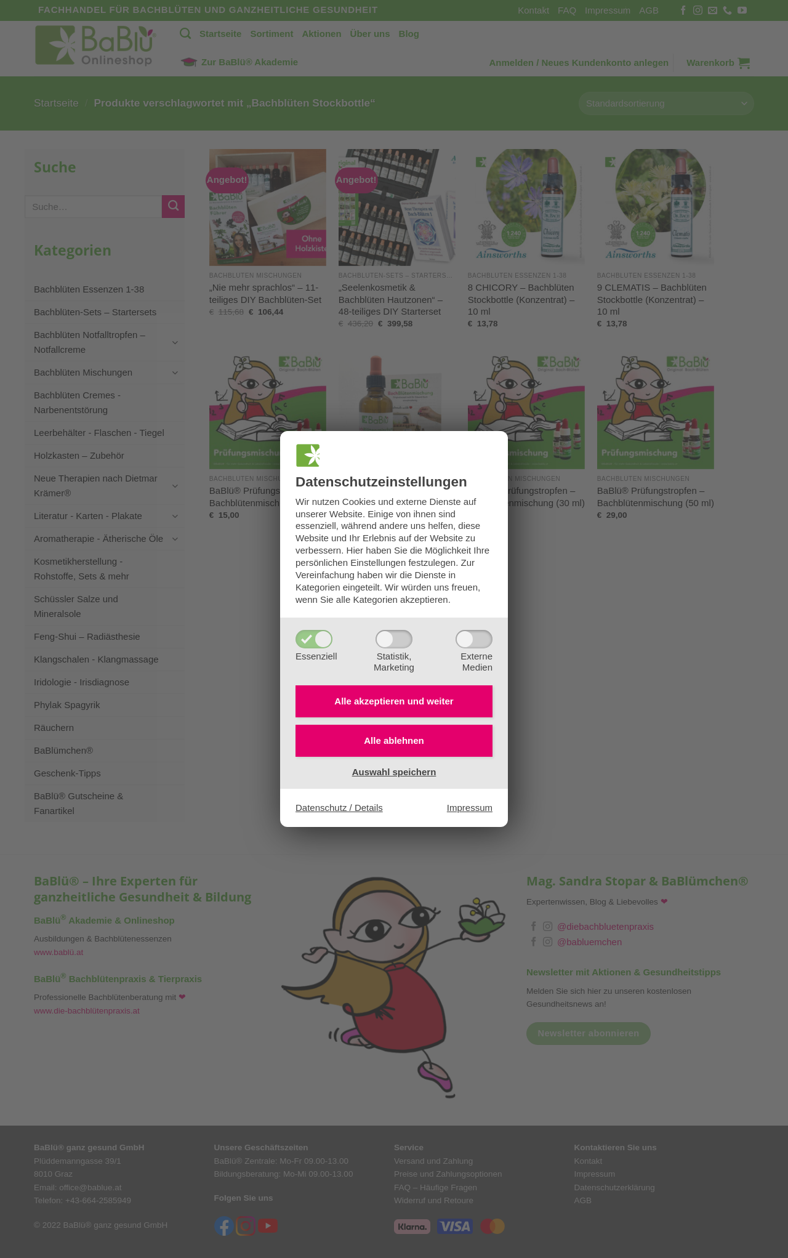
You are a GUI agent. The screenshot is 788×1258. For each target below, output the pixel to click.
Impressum (469, 807)
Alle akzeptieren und (393, 701)
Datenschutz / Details (339, 807)
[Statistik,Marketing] (394, 639)
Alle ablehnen (394, 740)
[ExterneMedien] (474, 639)
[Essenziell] (314, 639)
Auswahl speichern (394, 772)
